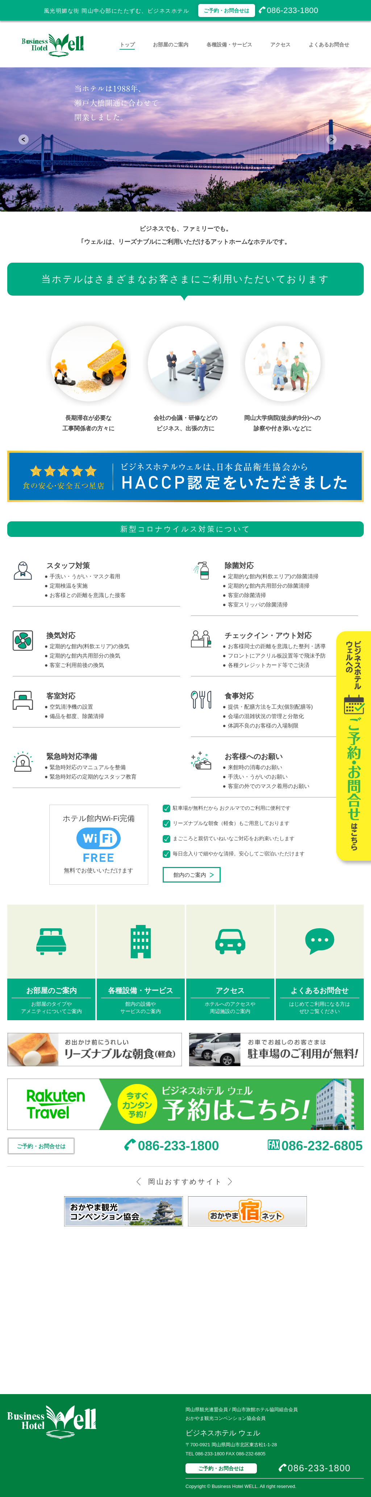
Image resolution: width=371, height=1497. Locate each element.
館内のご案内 (190, 875)
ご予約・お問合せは (226, 10)
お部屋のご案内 (170, 44)
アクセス (280, 44)
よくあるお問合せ (329, 44)
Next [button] (339, 139)
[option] (185, 139)
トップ (127, 44)
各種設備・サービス (229, 44)
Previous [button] (31, 139)
